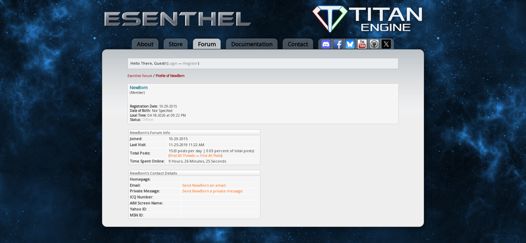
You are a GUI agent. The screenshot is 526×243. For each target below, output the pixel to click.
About (145, 44)
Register (190, 63)
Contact (298, 44)
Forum (207, 44)
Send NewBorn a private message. (213, 190)
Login (172, 63)
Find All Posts (210, 155)
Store (175, 44)
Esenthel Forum (139, 75)
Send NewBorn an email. (204, 185)
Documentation (251, 44)
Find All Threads (182, 155)
